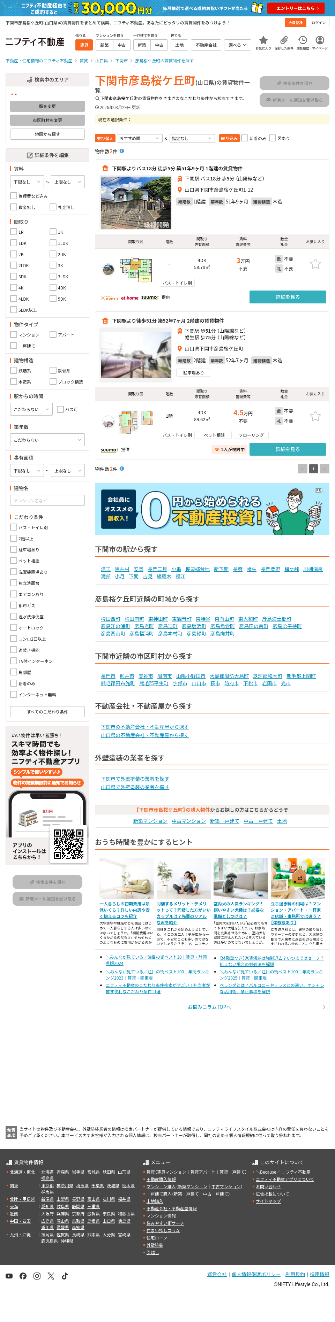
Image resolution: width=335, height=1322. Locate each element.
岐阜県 (63, 1206)
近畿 (14, 1213)
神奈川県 (65, 1185)
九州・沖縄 (20, 1234)
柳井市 (127, 675)
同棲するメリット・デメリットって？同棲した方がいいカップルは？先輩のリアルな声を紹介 (184, 912)
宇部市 (180, 683)
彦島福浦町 (141, 633)
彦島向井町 (222, 633)
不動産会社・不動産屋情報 (172, 1208)
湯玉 (106, 568)
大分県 (109, 1234)
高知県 (78, 1227)
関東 (14, 1185)
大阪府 (47, 1213)
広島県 (47, 1221)
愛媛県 (63, 1227)
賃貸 (151, 1172)
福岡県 (47, 1234)
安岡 (138, 568)
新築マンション (150, 820)
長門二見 (157, 568)
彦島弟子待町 (287, 626)
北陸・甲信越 (22, 1199)
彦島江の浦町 (115, 626)
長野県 (78, 1199)
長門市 (108, 675)
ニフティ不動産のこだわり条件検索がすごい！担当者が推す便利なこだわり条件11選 (158, 988)
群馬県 (47, 1192)
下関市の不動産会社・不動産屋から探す (145, 726)
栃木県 (128, 1185)
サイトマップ (268, 1201)
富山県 (93, 1199)
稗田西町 (110, 618)
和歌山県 (126, 1213)
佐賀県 (63, 1234)
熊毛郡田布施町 (118, 683)
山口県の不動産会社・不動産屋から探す (145, 735)
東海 (14, 1206)
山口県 (109, 1221)
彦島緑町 (196, 633)
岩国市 (269, 683)
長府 (238, 568)
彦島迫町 (168, 626)
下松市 (250, 683)
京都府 (78, 1213)
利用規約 (295, 1274)
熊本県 (93, 1234)
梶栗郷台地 (197, 568)
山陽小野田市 (191, 675)
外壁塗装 (155, 1245)
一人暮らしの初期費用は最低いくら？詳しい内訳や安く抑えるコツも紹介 (124, 909)
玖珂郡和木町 (267, 675)
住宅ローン (157, 1237)
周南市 (164, 675)
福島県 (47, 1178)
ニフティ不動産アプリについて (285, 1179)
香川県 (47, 1227)
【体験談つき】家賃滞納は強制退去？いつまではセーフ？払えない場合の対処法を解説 (272, 961)
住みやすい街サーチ (165, 1223)
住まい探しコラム (163, 1230)
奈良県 (109, 1213)
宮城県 (93, 1172)
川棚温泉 (313, 568)
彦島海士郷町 (276, 618)
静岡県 (78, 1206)
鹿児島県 (49, 1241)
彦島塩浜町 (194, 626)
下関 (134, 576)
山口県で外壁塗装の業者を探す (135, 786)
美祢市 (146, 675)
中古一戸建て (258, 820)
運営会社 (217, 1274)
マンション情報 (161, 1216)
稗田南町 (134, 618)
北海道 (47, 1172)
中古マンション (189, 820)
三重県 (93, 1206)
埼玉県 (82, 1185)
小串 (176, 568)
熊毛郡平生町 (154, 683)
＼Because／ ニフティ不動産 (283, 1172)
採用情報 (319, 1274)
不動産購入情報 (161, 1179)
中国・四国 (20, 1221)
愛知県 (47, 1206)
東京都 (47, 1185)
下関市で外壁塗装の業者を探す (135, 778)
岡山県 (63, 1221)
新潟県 (47, 1199)
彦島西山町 (113, 633)
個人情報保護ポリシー (256, 1274)
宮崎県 (124, 1234)
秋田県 (109, 1172)
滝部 (106, 576)
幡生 (251, 568)
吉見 (147, 576)
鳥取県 (78, 1221)
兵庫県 (63, 1213)
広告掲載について (272, 1194)
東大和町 (248, 618)
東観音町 (182, 618)
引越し (153, 1252)
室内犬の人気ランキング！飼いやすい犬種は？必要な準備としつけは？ (239, 909)
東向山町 (224, 618)
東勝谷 (203, 618)
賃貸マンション (171, 1172)
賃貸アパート (203, 1172)
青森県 (63, 1172)
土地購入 (155, 1201)
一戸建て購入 (159, 1194)
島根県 (93, 1221)
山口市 (199, 683)
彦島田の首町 (253, 626)
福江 (180, 576)
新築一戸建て (224, 820)
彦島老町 (144, 626)
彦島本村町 (170, 633)
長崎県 (78, 1234)
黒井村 (122, 568)
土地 (282, 820)
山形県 (124, 1172)
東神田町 (158, 618)
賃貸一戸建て (232, 1172)
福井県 (124, 1199)
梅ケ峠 (291, 568)
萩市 (215, 683)
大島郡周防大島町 (229, 675)
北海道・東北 (22, 1172)
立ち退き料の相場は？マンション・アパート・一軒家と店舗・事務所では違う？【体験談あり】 (296, 912)
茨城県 (113, 1185)
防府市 (231, 683)
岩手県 (78, 1172)
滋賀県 (93, 1213)
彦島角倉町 (222, 626)
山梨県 (63, 1199)
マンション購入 (161, 1186)
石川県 (109, 1199)
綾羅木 (164, 576)
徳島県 (124, 1221)
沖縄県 (67, 1241)
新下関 (221, 568)
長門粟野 (270, 568)
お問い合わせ (268, 1186)
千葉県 (97, 1185)
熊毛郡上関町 (301, 675)
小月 (120, 576)
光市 (286, 683)
